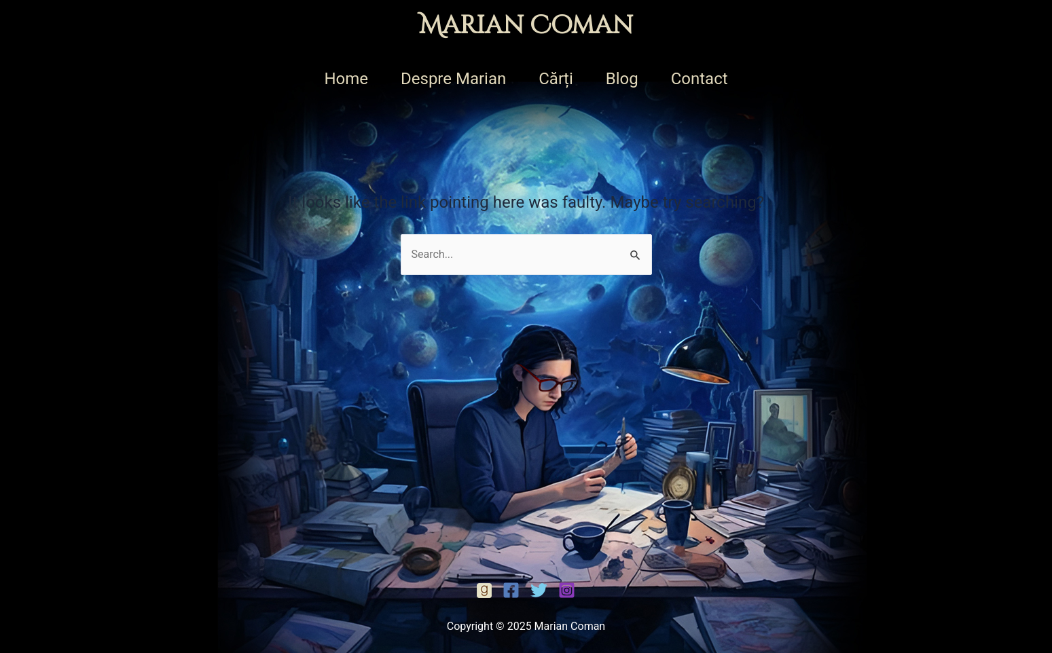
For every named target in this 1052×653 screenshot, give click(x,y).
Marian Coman (526, 26)
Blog (622, 78)
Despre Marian (453, 78)
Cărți (556, 78)
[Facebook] (484, 590)
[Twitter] (538, 590)
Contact (699, 78)
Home (346, 78)
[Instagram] (566, 590)
